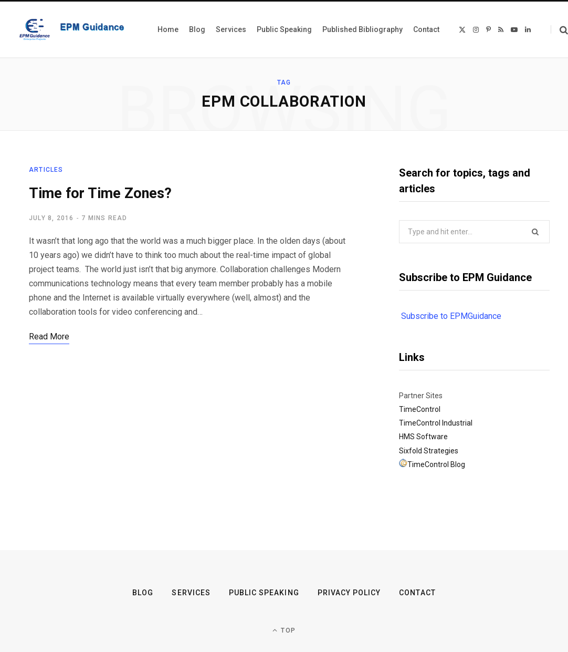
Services (191, 592)
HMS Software (423, 436)
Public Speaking (264, 592)
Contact (417, 592)
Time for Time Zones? (100, 193)
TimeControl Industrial (435, 423)
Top (284, 630)
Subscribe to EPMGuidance (451, 316)
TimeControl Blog (436, 464)
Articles (46, 169)
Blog (142, 592)
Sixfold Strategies (428, 451)
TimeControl (419, 409)
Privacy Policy (349, 592)
